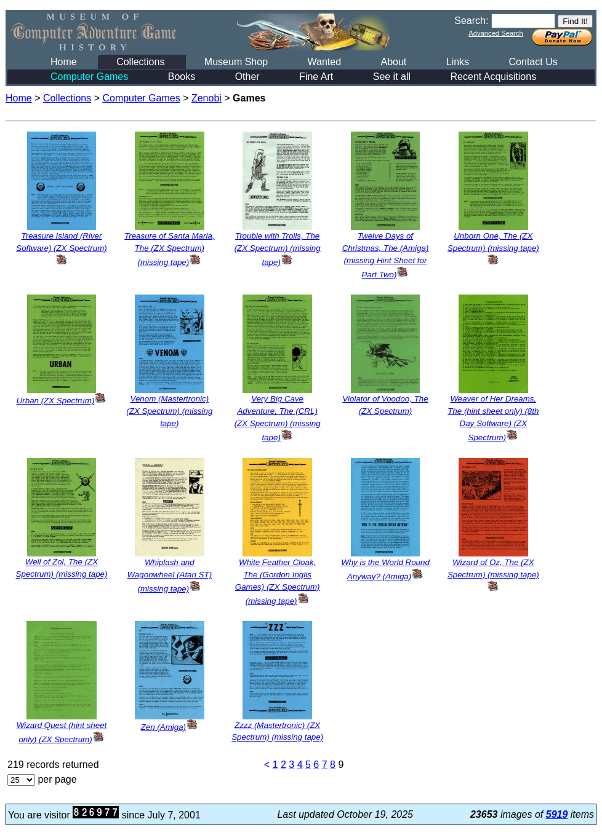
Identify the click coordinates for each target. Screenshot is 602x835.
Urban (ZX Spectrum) (62, 400)
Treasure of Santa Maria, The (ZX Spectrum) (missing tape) (169, 249)
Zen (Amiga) (169, 727)
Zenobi (206, 98)
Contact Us (533, 62)
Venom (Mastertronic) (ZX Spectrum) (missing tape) (169, 411)
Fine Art (316, 76)
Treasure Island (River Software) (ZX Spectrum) (61, 248)
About (393, 62)
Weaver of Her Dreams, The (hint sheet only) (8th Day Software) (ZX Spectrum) (493, 418)
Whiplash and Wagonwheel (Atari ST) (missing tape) (169, 575)
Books (181, 76)
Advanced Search (495, 33)
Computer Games (89, 76)
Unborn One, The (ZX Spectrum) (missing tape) (493, 248)
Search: (471, 20)
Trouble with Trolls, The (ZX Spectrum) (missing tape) (278, 249)
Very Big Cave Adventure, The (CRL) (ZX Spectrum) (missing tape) (278, 418)
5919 (557, 814)
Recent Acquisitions (494, 76)
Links (457, 62)
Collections (140, 62)
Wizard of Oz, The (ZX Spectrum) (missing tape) (493, 575)
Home (63, 62)
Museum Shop (236, 62)
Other (247, 76)
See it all (392, 76)
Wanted (324, 62)
